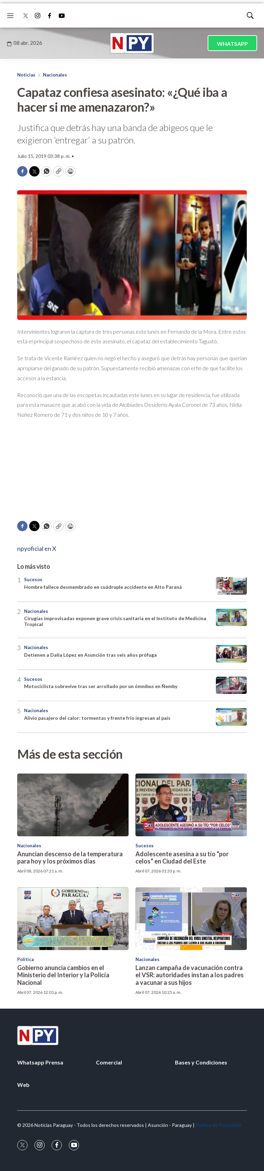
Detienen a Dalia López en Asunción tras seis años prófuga (90, 655)
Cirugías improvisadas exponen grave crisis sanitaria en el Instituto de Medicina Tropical (115, 621)
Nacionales (55, 75)
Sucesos (33, 579)
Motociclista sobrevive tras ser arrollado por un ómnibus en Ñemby (100, 686)
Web (23, 1084)
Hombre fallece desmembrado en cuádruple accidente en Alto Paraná (103, 587)
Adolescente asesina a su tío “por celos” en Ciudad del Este (182, 857)
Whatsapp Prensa (40, 1062)
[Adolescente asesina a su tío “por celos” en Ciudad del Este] (191, 805)
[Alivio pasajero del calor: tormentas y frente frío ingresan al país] (231, 717)
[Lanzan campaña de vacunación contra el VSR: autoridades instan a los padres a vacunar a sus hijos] (191, 918)
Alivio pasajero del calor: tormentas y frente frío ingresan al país (97, 718)
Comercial (109, 1062)
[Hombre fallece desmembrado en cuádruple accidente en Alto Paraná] (231, 586)
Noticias (26, 75)
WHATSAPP (232, 43)
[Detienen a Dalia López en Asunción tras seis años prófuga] (231, 654)
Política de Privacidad (218, 1125)
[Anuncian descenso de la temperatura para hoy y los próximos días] (73, 805)
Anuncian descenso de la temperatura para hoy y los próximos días (70, 857)
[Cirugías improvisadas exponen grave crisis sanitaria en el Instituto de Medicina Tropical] (231, 617)
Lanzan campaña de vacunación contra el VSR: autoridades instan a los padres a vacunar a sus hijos (189, 975)
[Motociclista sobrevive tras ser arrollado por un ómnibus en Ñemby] (231, 685)
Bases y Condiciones (201, 1062)
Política (25, 959)
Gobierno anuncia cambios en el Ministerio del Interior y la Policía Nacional (63, 975)
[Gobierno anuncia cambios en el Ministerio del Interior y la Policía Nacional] (73, 918)
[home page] (132, 43)
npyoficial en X (36, 548)
